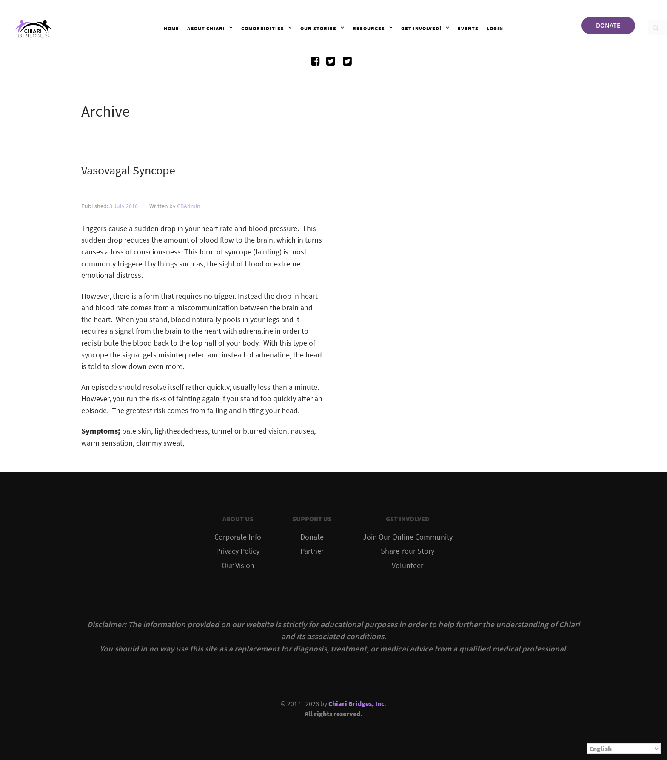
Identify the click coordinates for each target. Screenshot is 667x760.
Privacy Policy (237, 551)
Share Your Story (407, 551)
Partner (312, 551)
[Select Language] (624, 748)
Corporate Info (237, 537)
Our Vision (238, 565)
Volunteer (407, 565)
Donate (312, 537)
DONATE (608, 25)
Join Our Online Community (408, 537)
